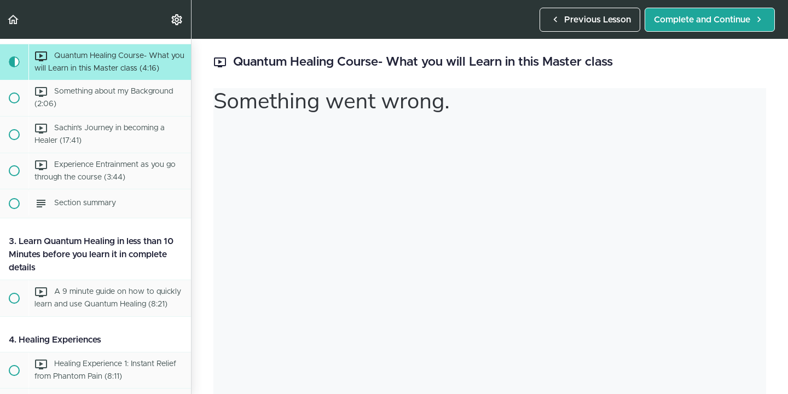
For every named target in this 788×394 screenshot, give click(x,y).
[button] (13, 19)
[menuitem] (177, 19)
